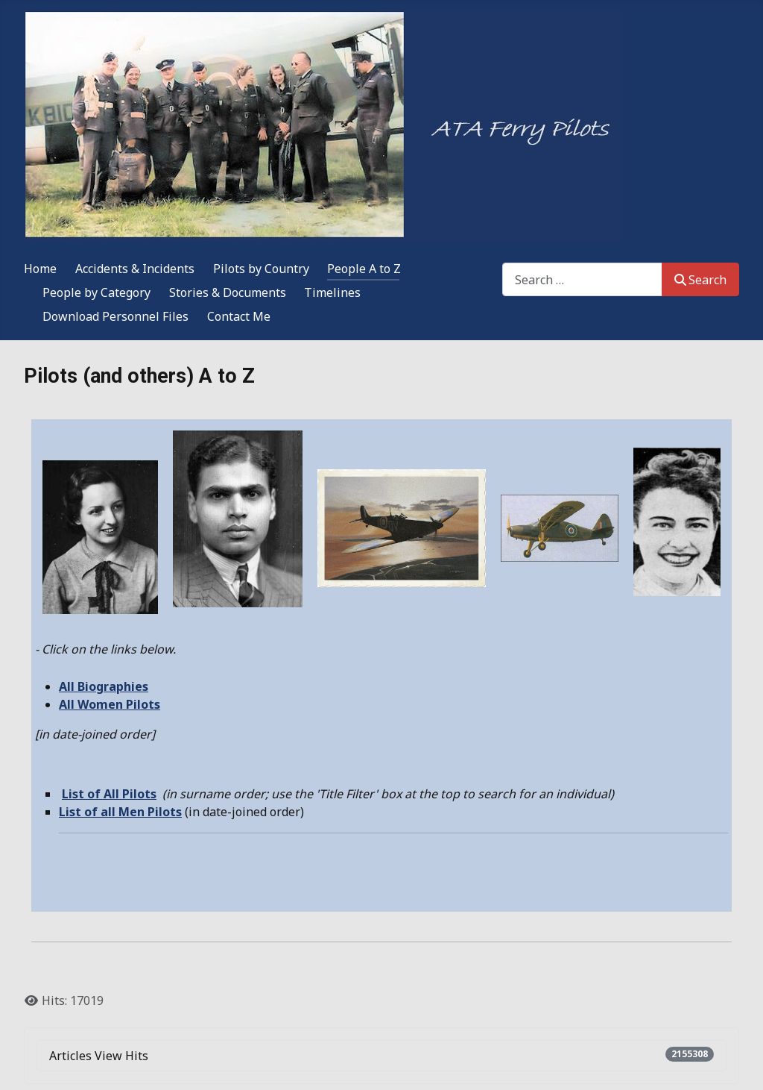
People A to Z (364, 268)
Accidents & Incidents (134, 268)
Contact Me (238, 316)
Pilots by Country (261, 268)
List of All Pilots (109, 794)
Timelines (332, 292)
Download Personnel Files (115, 316)
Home (40, 268)
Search (700, 280)
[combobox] (582, 279)
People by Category (96, 292)
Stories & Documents (227, 292)
